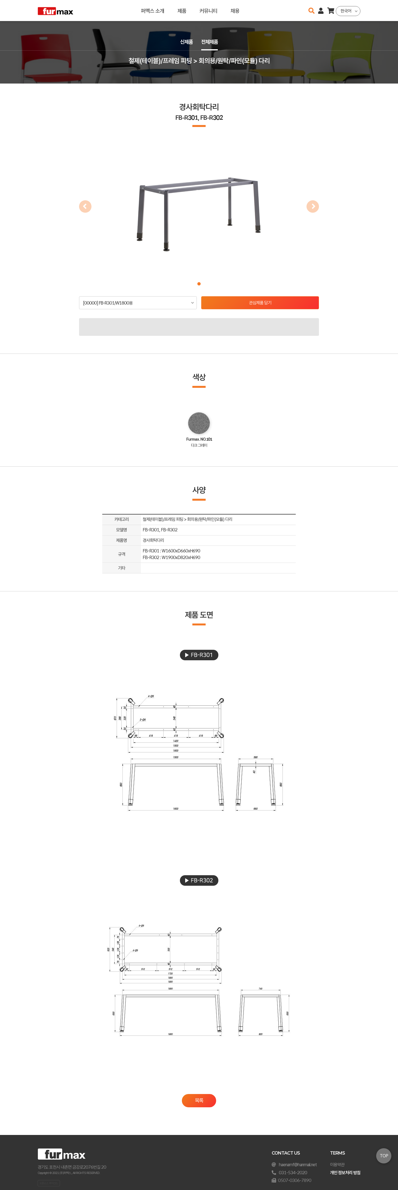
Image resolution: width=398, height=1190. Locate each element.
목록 (199, 1100)
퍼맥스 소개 (152, 10)
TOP (384, 1155)
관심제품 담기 (260, 302)
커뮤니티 (208, 10)
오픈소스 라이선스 (49, 1183)
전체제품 (210, 42)
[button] (199, 283)
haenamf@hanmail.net (298, 1164)
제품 (181, 10)
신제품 (185, 42)
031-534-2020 (293, 1172)
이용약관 (337, 1164)
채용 (235, 10)
